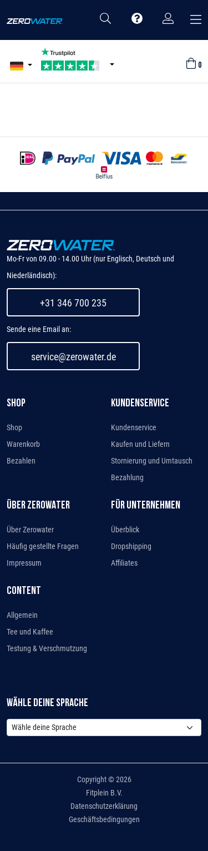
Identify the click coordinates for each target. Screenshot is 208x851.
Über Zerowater (30, 529)
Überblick (125, 529)
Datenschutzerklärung (104, 806)
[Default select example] (104, 727)
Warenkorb (23, 444)
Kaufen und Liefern (140, 444)
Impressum (24, 562)
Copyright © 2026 (104, 779)
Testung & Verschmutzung (47, 648)
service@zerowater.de (73, 356)
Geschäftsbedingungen (104, 819)
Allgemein (22, 615)
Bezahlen (21, 460)
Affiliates (124, 562)
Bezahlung (127, 477)
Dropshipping (131, 546)
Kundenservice (133, 427)
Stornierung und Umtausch (151, 460)
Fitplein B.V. (104, 792)
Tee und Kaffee (30, 631)
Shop (14, 427)
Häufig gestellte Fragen (43, 546)
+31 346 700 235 (73, 303)
